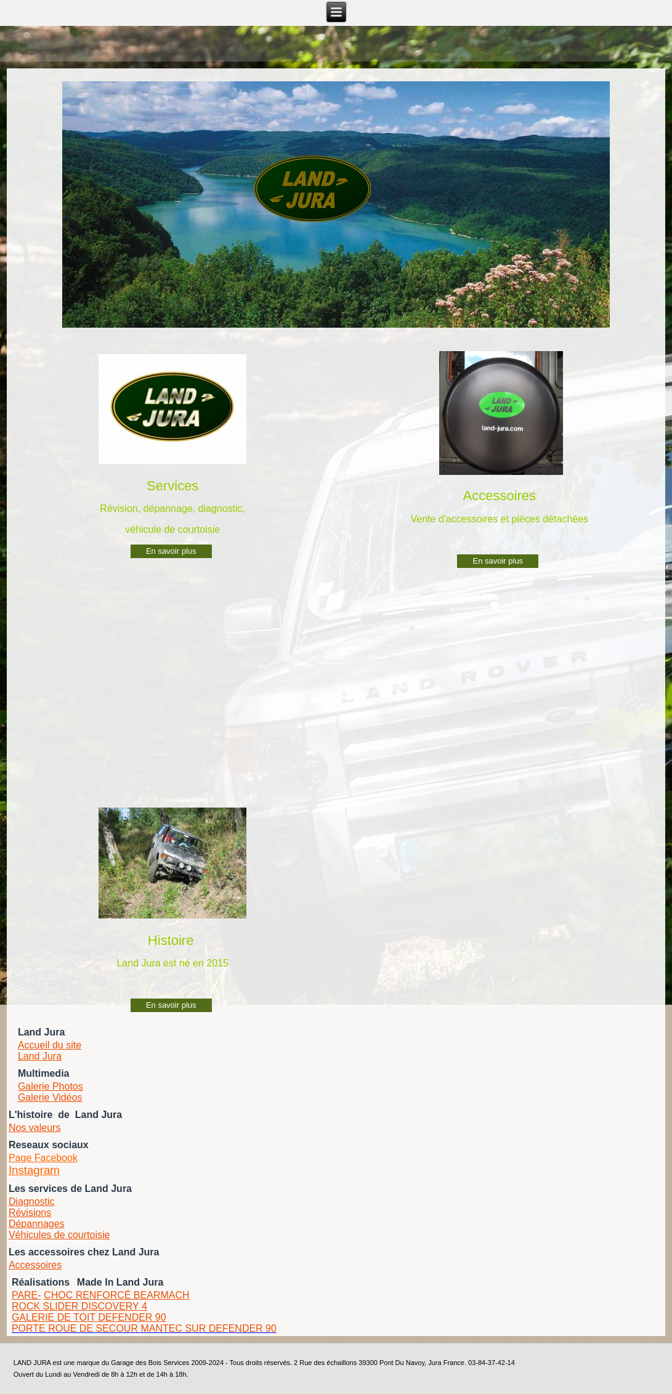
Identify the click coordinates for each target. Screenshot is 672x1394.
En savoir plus (171, 551)
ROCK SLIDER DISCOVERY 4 (79, 1306)
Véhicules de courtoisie (59, 1235)
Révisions (30, 1212)
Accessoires (35, 1265)
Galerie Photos (50, 1086)
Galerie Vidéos (50, 1097)
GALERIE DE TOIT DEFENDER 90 (89, 1317)
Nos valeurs (34, 1127)
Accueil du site (49, 1045)
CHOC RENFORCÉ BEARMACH (116, 1295)
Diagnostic (32, 1201)
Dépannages (37, 1223)
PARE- (26, 1295)
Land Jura (40, 1056)
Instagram (34, 1170)
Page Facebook (43, 1158)
